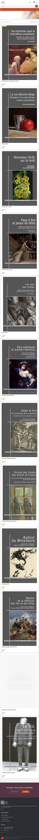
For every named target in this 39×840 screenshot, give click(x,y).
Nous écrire (5, 832)
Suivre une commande (6, 820)
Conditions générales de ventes (7, 817)
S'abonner (26, 791)
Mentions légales (5, 815)
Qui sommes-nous (5, 819)
